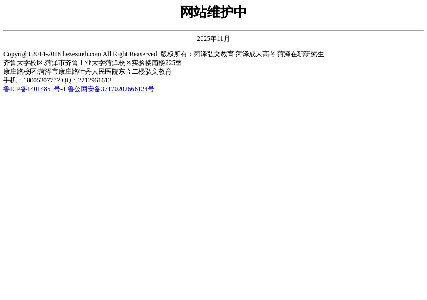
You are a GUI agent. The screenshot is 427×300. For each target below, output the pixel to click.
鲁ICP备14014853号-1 (34, 88)
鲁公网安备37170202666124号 (111, 88)
